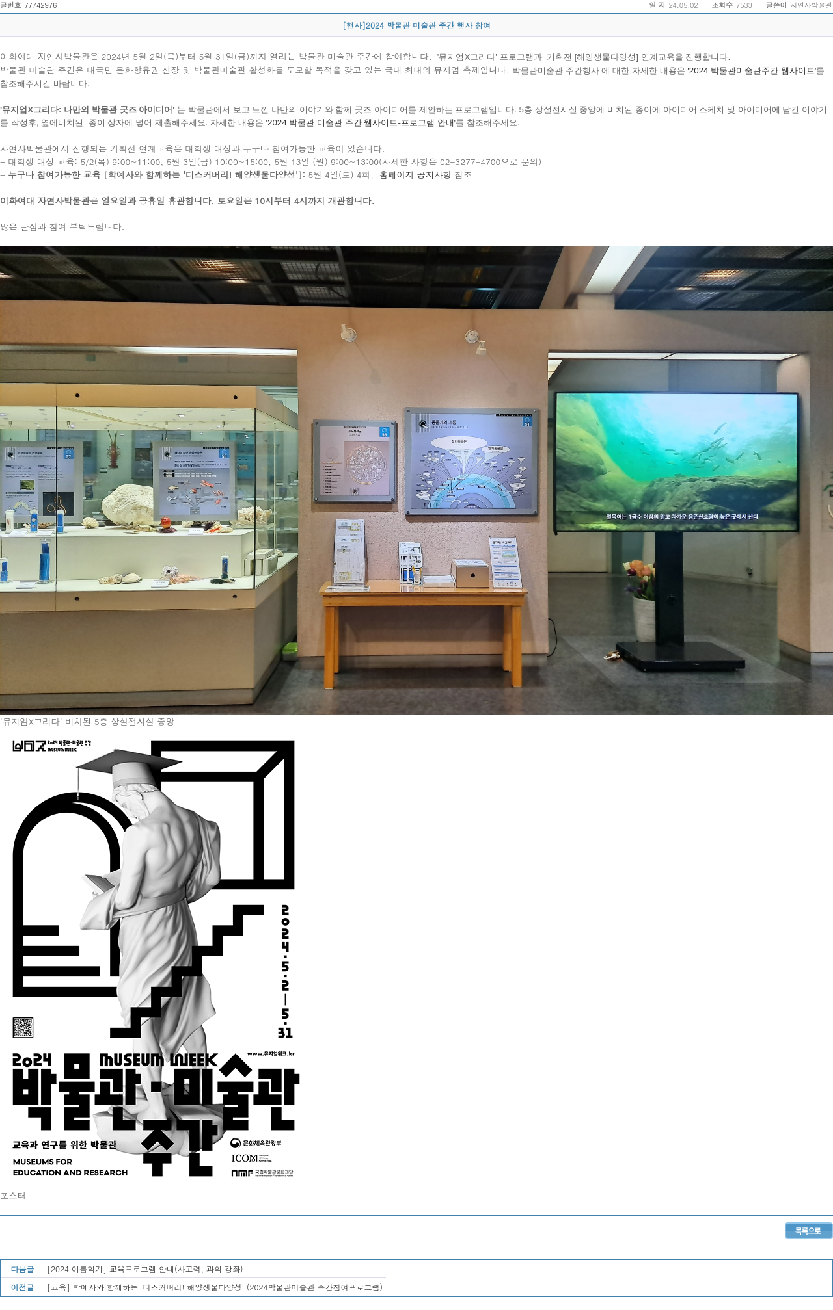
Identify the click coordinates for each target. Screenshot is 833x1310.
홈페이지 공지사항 (417, 174)
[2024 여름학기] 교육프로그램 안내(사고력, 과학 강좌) (145, 1268)
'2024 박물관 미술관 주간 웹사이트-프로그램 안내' (360, 122)
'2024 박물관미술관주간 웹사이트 (750, 70)
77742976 (40, 5)
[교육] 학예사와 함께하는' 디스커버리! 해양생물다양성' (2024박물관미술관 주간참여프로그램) (215, 1286)
